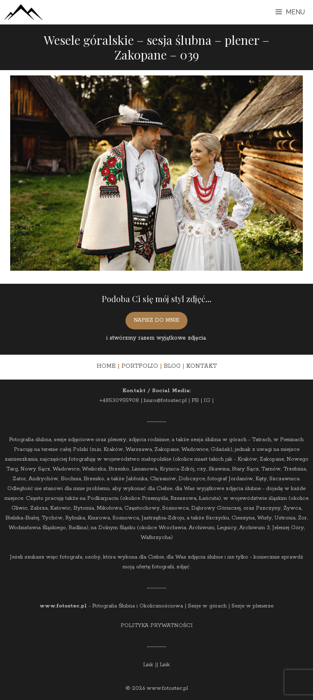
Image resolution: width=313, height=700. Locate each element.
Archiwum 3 (254, 527)
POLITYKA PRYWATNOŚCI (157, 625)
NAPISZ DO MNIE (156, 320)
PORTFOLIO (139, 366)
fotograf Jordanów (230, 478)
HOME (106, 366)
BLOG (172, 366)
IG (207, 400)
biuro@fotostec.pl (165, 400)
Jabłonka (137, 478)
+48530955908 (119, 400)
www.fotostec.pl (63, 606)
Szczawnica (284, 478)
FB (195, 400)
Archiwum (201, 527)
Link (148, 664)
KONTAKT (201, 366)
